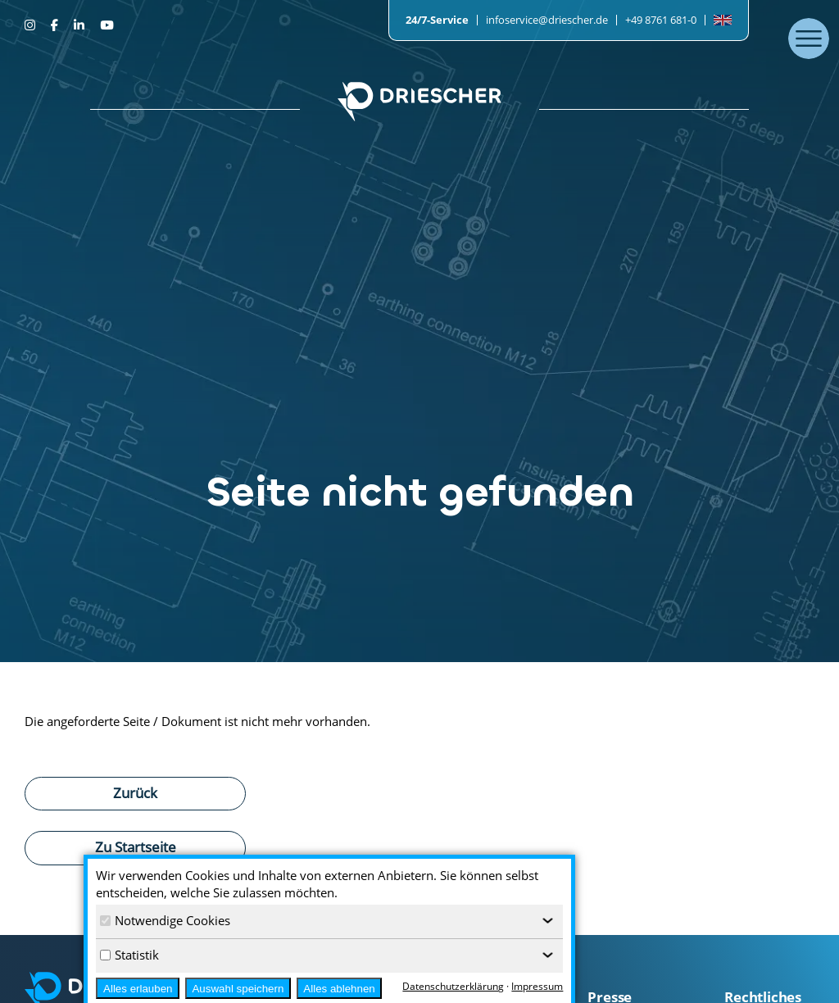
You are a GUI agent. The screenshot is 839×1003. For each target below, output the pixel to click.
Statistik (129, 954)
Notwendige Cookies (165, 920)
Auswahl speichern (237, 989)
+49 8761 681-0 (660, 19)
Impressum (537, 986)
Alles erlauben (137, 989)
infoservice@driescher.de (547, 19)
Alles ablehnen (338, 989)
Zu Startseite (135, 846)
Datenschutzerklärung (453, 986)
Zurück (135, 792)
